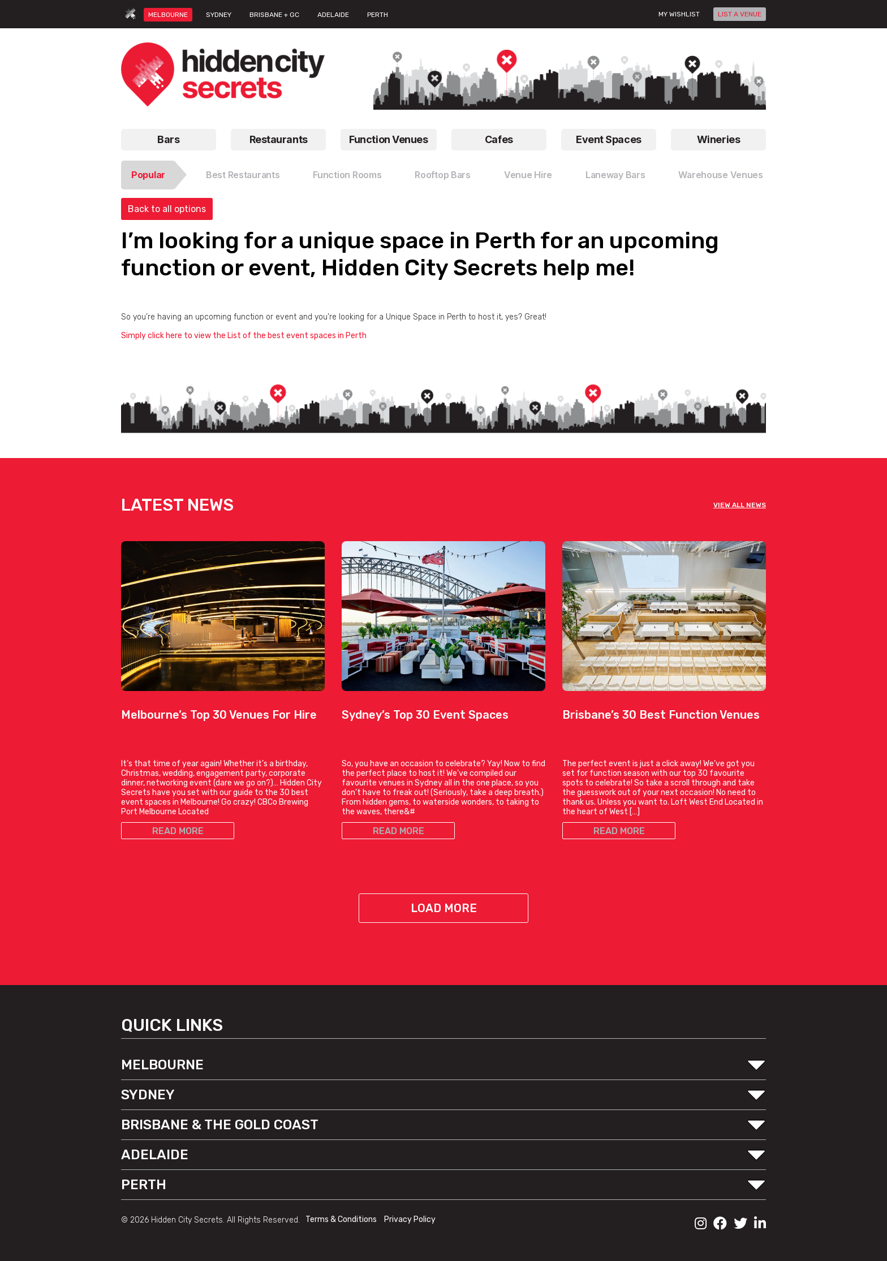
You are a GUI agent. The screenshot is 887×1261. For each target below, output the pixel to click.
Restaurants (278, 139)
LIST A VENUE (739, 14)
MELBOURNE (168, 15)
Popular (148, 174)
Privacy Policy (410, 1219)
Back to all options (167, 209)
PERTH (377, 15)
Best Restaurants (243, 174)
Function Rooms (347, 174)
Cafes (499, 139)
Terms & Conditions (341, 1219)
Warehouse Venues (720, 174)
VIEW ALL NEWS (739, 505)
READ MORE (178, 831)
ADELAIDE (333, 15)
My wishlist (679, 14)
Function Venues (388, 139)
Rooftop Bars (443, 174)
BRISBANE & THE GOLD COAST (219, 1125)
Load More (444, 908)
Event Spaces (608, 139)
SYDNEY (218, 15)
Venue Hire (528, 174)
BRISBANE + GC (274, 15)
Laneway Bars (615, 174)
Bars (168, 139)
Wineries (718, 139)
